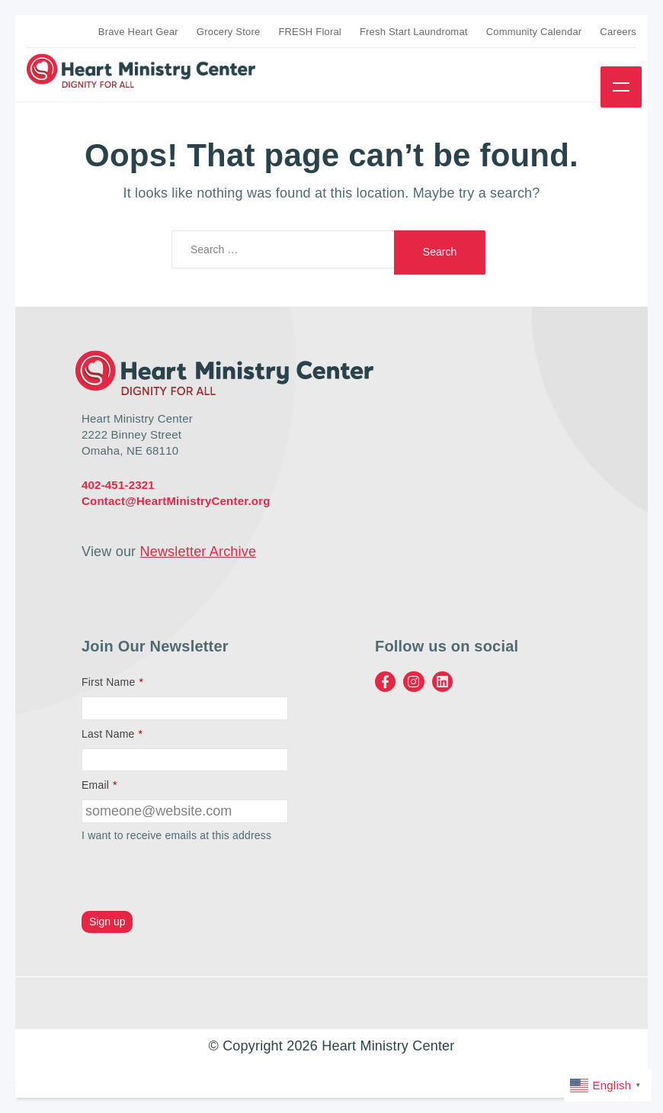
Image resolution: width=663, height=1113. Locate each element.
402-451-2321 (118, 484)
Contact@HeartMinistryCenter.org (176, 500)
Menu (621, 87)
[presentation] (197, 878)
